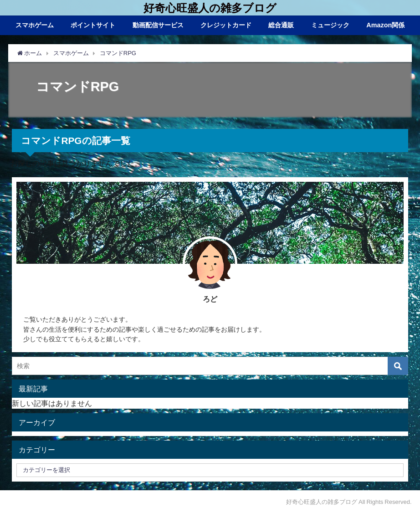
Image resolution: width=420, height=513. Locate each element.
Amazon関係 (385, 25)
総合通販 (281, 25)
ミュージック (330, 25)
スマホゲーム (34, 25)
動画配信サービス (158, 25)
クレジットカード (225, 25)
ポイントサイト (93, 25)
